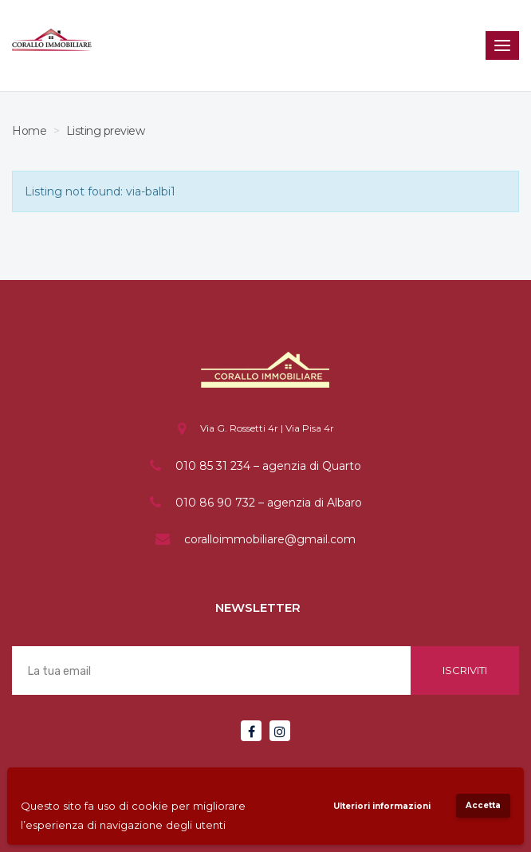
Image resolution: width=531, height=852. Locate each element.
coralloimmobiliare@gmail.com (270, 539)
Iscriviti (464, 670)
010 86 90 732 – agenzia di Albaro (268, 502)
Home (29, 131)
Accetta (483, 805)
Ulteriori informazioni (382, 806)
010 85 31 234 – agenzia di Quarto (268, 466)
